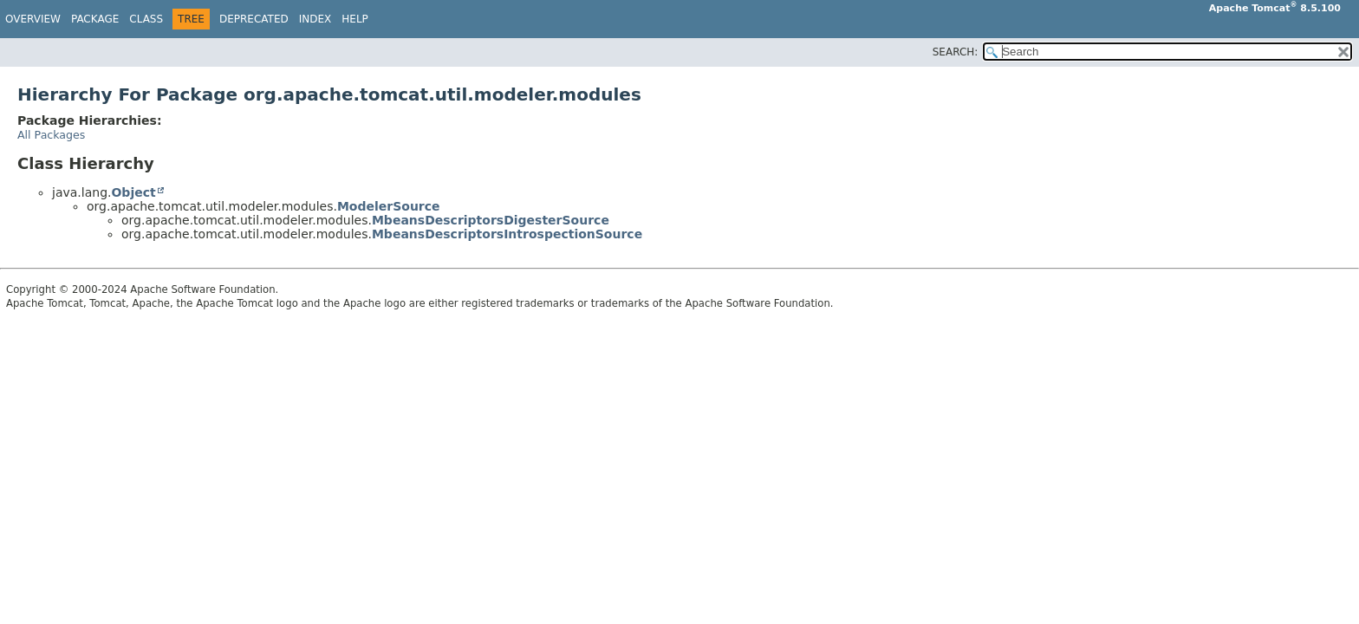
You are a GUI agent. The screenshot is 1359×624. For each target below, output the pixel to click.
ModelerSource (388, 206)
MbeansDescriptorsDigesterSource (490, 220)
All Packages (51, 134)
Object (133, 192)
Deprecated (254, 19)
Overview (33, 19)
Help (354, 19)
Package (95, 19)
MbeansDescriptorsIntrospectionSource (507, 234)
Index (315, 19)
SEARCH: (956, 52)
